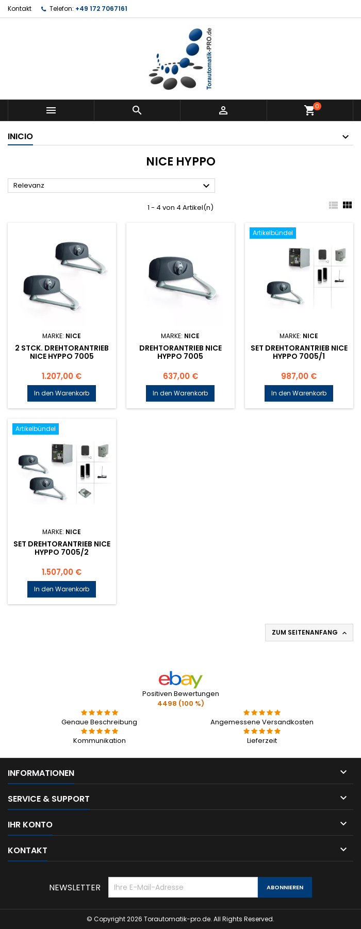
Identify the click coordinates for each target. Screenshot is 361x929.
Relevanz (112, 186)
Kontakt (19, 8)
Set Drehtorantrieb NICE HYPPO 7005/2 (61, 548)
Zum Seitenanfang (310, 632)
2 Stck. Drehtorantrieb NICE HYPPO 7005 (62, 352)
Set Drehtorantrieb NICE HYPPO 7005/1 (299, 352)
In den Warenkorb (61, 393)
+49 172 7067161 (101, 8)
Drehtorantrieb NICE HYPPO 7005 (180, 352)
